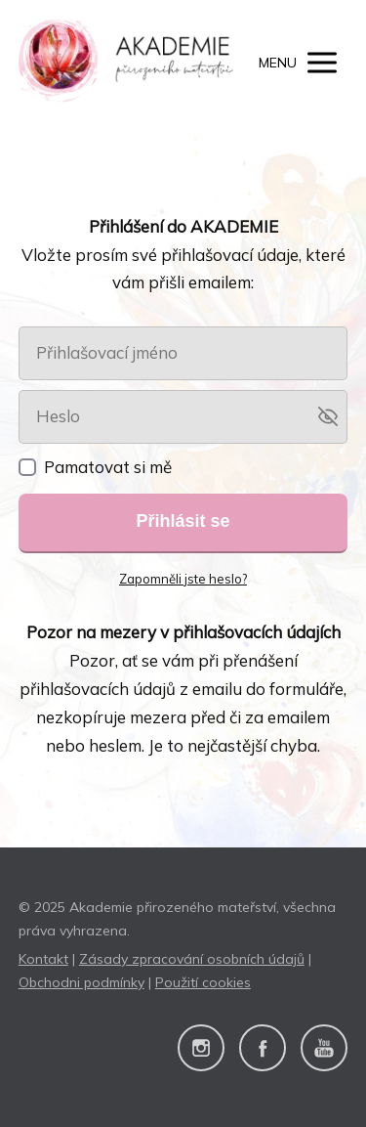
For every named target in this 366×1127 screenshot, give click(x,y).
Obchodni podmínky (81, 982)
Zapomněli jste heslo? (183, 578)
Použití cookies (203, 982)
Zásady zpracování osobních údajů (192, 959)
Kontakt (43, 959)
